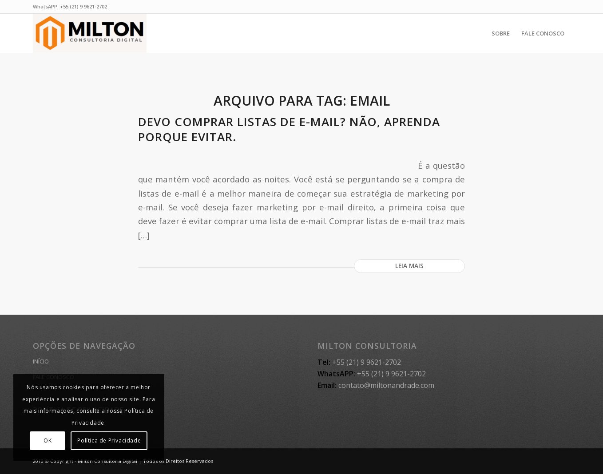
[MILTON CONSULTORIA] (90, 33)
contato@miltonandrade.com (386, 385)
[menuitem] (501, 33)
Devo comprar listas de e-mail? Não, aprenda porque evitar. (289, 129)
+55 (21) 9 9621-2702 (83, 6)
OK (48, 440)
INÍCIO (41, 361)
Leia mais (409, 265)
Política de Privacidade (109, 440)
